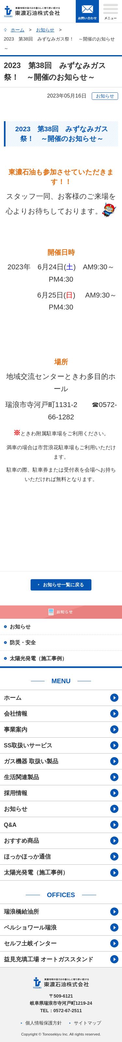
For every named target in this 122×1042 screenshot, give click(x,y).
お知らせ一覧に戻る (63, 584)
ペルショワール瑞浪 (30, 927)
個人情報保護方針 (43, 1022)
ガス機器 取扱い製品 (31, 761)
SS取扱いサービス (28, 745)
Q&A (10, 825)
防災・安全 (23, 642)
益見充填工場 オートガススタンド (48, 959)
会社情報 (15, 713)
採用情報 (15, 793)
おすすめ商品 (21, 840)
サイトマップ (87, 1022)
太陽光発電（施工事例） (38, 658)
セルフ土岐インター (30, 943)
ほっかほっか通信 (27, 856)
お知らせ (45, 29)
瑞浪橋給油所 (21, 911)
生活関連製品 (21, 777)
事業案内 (15, 729)
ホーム (17, 29)
